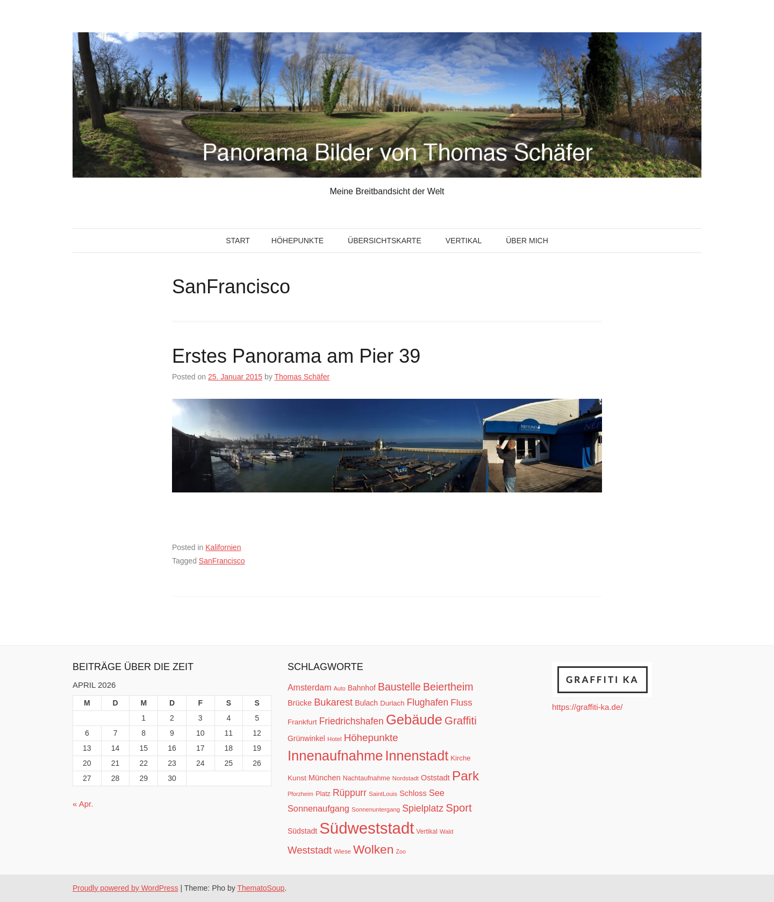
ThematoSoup (260, 888)
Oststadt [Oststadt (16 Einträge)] (435, 777)
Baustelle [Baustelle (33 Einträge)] (399, 687)
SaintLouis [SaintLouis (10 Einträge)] (383, 794)
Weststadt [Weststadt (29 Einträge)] (310, 850)
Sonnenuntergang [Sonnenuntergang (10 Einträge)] (376, 809)
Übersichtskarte (384, 240)
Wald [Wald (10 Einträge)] (446, 831)
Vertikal (464, 240)
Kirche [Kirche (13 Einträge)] (460, 758)
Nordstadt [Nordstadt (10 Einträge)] (405, 778)
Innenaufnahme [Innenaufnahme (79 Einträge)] (335, 755)
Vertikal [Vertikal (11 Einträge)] (427, 831)
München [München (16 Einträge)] (324, 777)
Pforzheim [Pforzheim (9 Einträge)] (300, 794)
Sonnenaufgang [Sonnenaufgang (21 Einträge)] (318, 808)
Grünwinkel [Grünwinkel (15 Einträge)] (306, 738)
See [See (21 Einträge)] (437, 793)
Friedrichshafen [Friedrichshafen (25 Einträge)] (351, 721)
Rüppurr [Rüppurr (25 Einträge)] (350, 792)
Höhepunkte (297, 240)
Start (238, 240)
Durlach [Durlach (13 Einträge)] (392, 703)
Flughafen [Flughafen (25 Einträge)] (428, 702)
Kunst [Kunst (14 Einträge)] (297, 778)
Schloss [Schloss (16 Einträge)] (413, 793)
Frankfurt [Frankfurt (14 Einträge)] (302, 722)
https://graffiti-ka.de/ (587, 706)
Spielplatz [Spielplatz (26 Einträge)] (422, 808)
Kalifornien (223, 547)
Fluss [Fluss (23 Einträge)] (461, 702)
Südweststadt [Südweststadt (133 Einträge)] (366, 828)
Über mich (527, 240)
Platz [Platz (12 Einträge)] (323, 794)
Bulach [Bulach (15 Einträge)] (366, 703)
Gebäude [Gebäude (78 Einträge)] (414, 719)
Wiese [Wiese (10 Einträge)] (342, 851)
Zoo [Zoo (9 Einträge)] (401, 851)
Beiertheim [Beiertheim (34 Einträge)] (448, 687)
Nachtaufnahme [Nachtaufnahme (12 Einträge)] (366, 778)
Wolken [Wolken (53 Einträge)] (373, 849)
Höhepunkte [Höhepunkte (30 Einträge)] (371, 737)
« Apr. (83, 803)
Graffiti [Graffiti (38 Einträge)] (461, 721)
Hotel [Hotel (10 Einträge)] (334, 739)
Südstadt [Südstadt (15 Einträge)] (302, 831)
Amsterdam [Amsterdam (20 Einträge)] (309, 687)
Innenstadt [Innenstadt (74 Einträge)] (417, 755)
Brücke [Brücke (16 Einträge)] (300, 703)
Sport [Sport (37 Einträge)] (458, 808)
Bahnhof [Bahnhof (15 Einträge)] (362, 687)
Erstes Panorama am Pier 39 (296, 356)
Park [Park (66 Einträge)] (465, 776)
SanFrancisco (222, 560)
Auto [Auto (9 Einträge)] (340, 688)
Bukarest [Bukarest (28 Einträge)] (333, 702)
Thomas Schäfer (301, 376)
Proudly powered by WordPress (125, 888)
